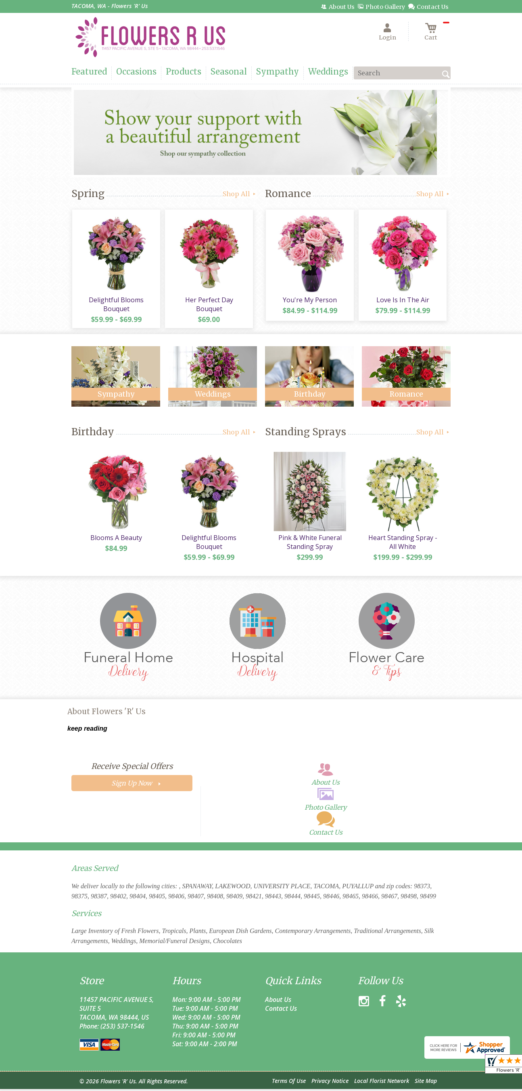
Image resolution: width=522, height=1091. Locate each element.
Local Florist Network (381, 1083)
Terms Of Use (289, 1083)
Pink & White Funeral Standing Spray (309, 544)
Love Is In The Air (402, 300)
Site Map (426, 1083)
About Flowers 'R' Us (106, 713)
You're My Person (309, 300)
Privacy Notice (330, 1083)
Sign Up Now (131, 785)
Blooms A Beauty (116, 539)
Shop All (240, 194)
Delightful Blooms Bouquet (115, 305)
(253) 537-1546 (122, 1028)
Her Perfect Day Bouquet (208, 300)
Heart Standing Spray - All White (402, 544)
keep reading (87, 730)
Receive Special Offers (132, 768)
